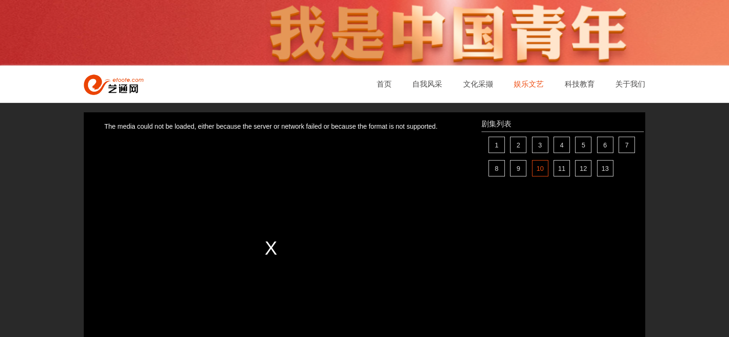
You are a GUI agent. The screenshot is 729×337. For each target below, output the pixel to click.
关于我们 (630, 84)
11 (562, 168)
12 (583, 168)
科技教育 (580, 84)
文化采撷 (478, 84)
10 (540, 168)
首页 (384, 84)
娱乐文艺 (529, 84)
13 (605, 168)
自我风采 (427, 84)
